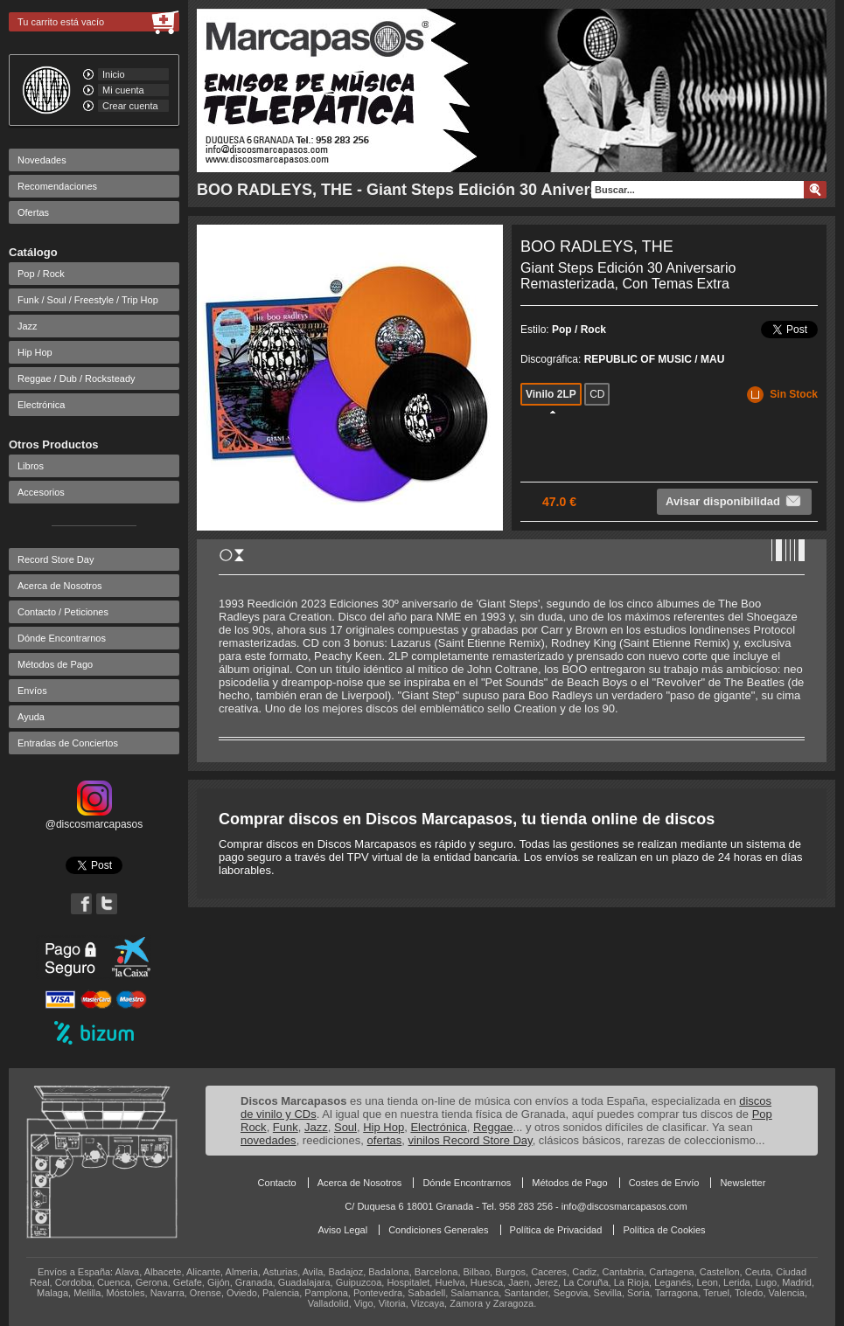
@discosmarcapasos (94, 818)
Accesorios (41, 492)
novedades (268, 1140)
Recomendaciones (57, 186)
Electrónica (41, 404)
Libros (30, 466)
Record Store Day (55, 559)
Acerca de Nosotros (59, 585)
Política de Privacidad (556, 1230)
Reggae (493, 1127)
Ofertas (33, 212)
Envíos (32, 690)
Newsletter (742, 1182)
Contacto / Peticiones (62, 612)
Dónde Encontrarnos (61, 638)
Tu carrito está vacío (60, 22)
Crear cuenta (130, 106)
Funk (285, 1127)
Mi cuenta (123, 90)
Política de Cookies (664, 1230)
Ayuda (31, 717)
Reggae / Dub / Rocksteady (76, 378)
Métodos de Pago (55, 664)
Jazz (27, 326)
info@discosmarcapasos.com (624, 1206)
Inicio (113, 74)
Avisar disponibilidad (734, 500)
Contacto (277, 1182)
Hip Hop (34, 352)
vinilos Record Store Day (470, 1140)
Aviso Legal (342, 1230)
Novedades (41, 160)
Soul (345, 1127)
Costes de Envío (664, 1182)
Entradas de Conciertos (67, 743)
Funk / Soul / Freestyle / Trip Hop (87, 300)
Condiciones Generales (438, 1230)
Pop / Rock (41, 273)
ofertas (384, 1140)
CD (596, 394)
